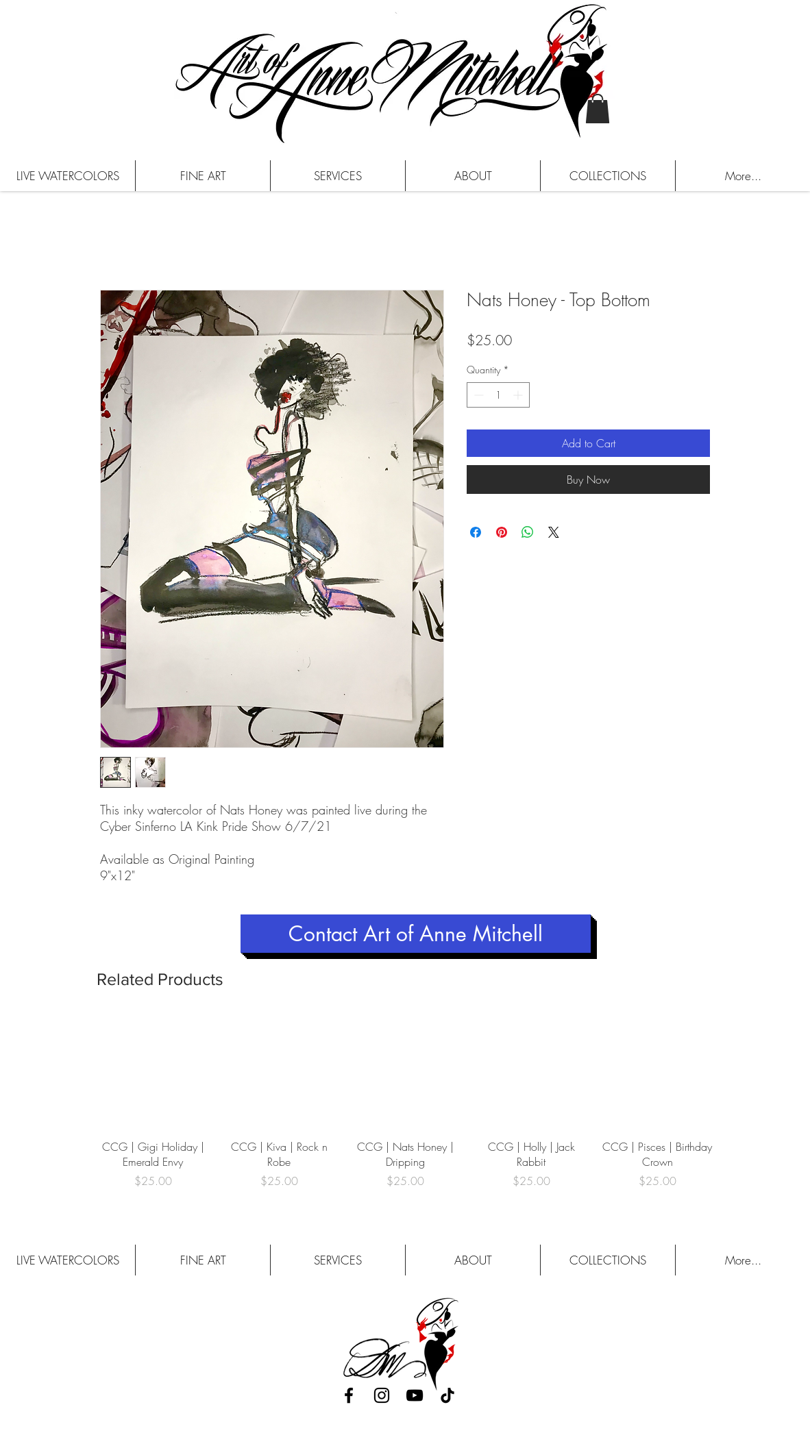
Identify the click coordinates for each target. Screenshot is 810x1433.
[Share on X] (553, 532)
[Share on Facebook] (475, 532)
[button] (597, 108)
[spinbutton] (498, 395)
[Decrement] (477, 395)
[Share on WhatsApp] (527, 532)
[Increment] (519, 395)
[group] (405, 1110)
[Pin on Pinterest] (501, 532)
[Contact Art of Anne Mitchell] (416, 933)
